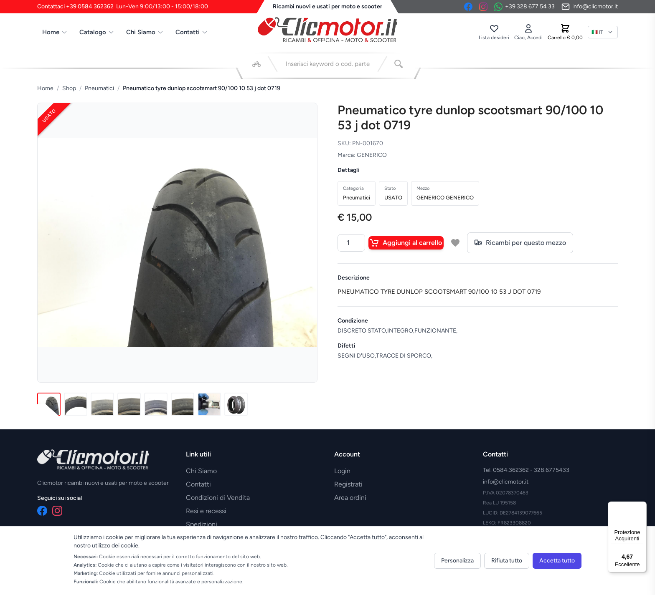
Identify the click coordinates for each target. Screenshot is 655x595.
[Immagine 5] (156, 404)
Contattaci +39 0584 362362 (122, 7)
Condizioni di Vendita (218, 498)
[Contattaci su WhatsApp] (524, 7)
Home (55, 32)
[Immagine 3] (102, 404)
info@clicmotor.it (505, 481)
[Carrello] (565, 32)
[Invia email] (589, 7)
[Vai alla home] (327, 29)
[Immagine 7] (209, 404)
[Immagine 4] (129, 404)
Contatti (191, 32)
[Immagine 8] (236, 404)
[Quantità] (351, 242)
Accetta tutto (557, 560)
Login (342, 471)
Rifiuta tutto (506, 560)
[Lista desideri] (494, 32)
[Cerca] (398, 64)
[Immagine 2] (75, 404)
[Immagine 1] (49, 404)
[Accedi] (528, 32)
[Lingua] (603, 32)
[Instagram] (483, 7)
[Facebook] (468, 7)
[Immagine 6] (182, 404)
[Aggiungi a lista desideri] (455, 242)
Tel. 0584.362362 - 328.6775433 (526, 470)
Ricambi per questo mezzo (520, 243)
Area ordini (350, 498)
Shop (69, 88)
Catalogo (96, 32)
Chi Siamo (145, 32)
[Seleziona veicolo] (256, 64)
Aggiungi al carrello (406, 243)
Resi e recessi (206, 511)
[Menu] (642, 507)
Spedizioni (201, 524)
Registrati (348, 484)
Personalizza (457, 560)
